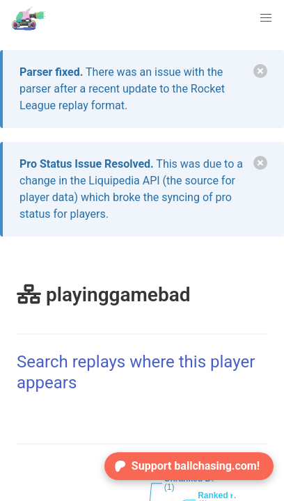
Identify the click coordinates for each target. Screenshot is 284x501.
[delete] (260, 71)
